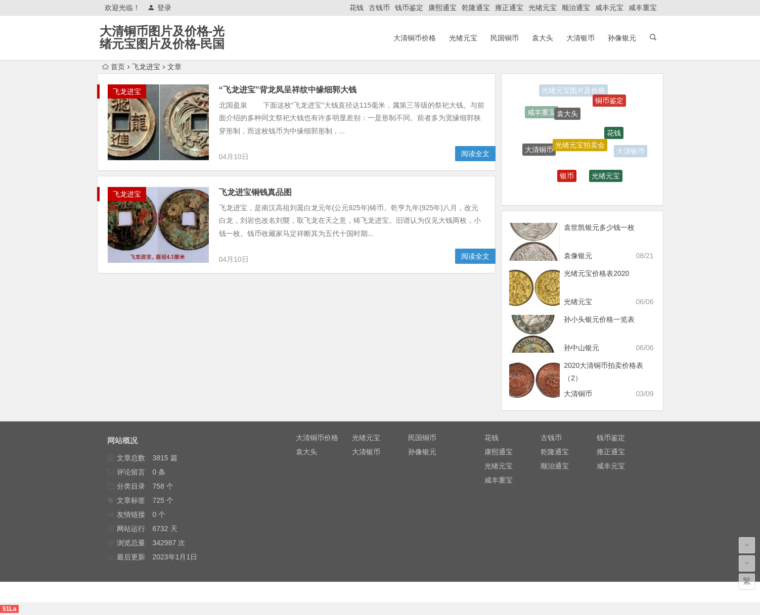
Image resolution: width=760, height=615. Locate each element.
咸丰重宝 (643, 8)
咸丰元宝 (609, 8)
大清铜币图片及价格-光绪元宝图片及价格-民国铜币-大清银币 (162, 43)
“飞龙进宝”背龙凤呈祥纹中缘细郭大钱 (287, 89)
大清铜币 (539, 151)
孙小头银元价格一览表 (599, 319)
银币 (567, 178)
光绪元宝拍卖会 (580, 148)
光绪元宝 (542, 8)
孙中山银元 (581, 348)
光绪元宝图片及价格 (573, 91)
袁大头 (542, 38)
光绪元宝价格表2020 (596, 273)
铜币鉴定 (609, 102)
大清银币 (580, 38)
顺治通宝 (576, 8)
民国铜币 (504, 38)
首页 (113, 67)
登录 (159, 8)
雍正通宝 (509, 8)
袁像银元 (578, 256)
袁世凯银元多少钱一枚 (599, 227)
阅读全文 (475, 154)
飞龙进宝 (146, 67)
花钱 (356, 8)
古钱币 (379, 8)
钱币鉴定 (409, 8)
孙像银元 (622, 38)
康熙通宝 (442, 8)
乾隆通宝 (476, 8)
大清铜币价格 (414, 38)
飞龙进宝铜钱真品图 (255, 192)
